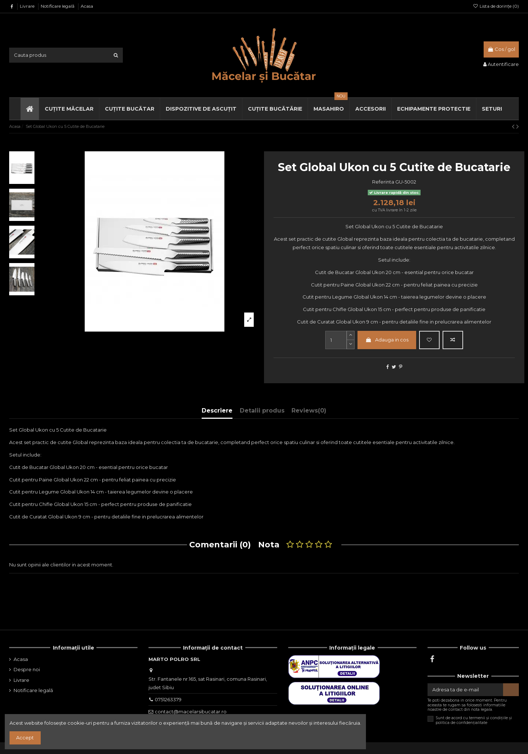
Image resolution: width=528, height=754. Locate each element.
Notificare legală (58, 6)
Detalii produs (262, 410)
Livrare (28, 6)
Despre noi (27, 669)
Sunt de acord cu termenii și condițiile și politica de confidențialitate (474, 720)
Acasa (87, 6)
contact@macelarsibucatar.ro (191, 711)
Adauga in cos (387, 340)
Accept (25, 737)
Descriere (217, 410)
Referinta (383, 182)
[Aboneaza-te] (511, 689)
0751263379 (168, 699)
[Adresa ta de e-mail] (465, 689)
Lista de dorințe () (496, 6)
